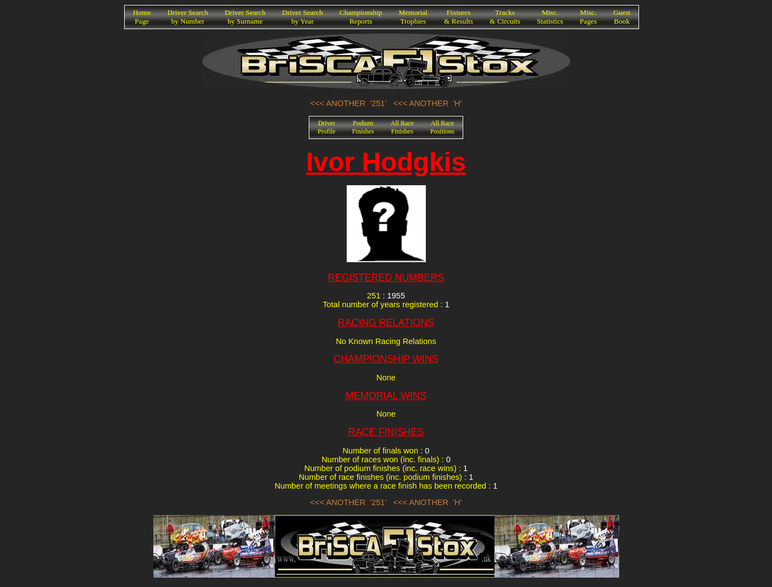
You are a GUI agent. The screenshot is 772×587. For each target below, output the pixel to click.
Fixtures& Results (458, 16)
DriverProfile (327, 127)
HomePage (142, 16)
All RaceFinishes (402, 127)
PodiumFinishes (363, 127)
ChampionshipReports (361, 16)
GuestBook (621, 16)
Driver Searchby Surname (245, 16)
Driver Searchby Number (188, 16)
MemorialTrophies (413, 16)
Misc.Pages (588, 16)
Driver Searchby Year (302, 16)
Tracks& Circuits (505, 16)
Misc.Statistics (550, 16)
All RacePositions (442, 127)
